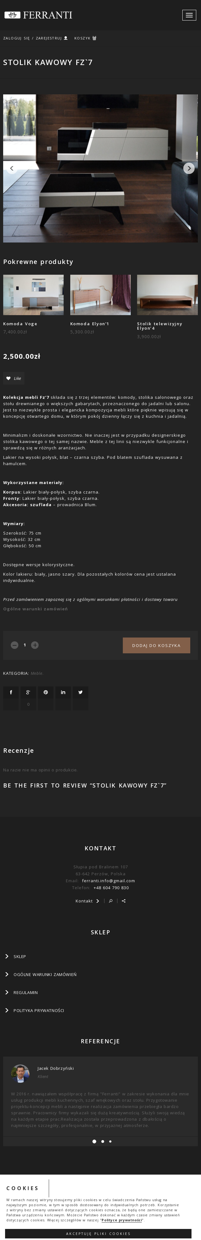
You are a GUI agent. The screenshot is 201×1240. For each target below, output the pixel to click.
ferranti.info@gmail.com (108, 881)
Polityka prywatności (39, 1010)
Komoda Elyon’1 (90, 323)
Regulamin (26, 992)
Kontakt (88, 901)
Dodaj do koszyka (156, 645)
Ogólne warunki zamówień (35, 609)
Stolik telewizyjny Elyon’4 (159, 326)
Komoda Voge (20, 323)
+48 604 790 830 (111, 887)
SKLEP (20, 956)
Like (13, 378)
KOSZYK (82, 38)
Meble (36, 673)
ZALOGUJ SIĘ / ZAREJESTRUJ (32, 38)
